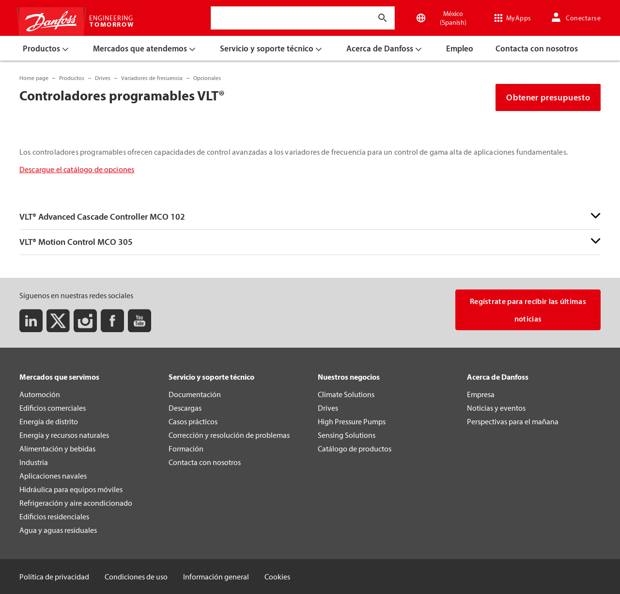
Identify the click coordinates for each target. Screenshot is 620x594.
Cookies (277, 576)
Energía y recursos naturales (64, 435)
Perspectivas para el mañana (512, 421)
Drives (328, 408)
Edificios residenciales (54, 516)
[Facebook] (112, 320)
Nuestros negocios (349, 377)
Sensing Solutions (346, 435)
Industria (33, 462)
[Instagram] (85, 320)
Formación (186, 448)
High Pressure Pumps (352, 421)
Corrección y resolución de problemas (229, 435)
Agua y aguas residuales (58, 530)
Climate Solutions (346, 394)
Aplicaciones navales (53, 476)
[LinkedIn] (31, 320)
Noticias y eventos (496, 408)
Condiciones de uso (136, 576)
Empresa (481, 394)
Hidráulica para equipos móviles (71, 489)
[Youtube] (139, 320)
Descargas (185, 408)
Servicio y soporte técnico (211, 377)
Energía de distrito (48, 421)
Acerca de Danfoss (497, 377)
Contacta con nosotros (205, 462)
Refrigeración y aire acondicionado (75, 503)
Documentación (195, 394)
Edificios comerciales (52, 408)
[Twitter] (58, 320)
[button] (310, 216)
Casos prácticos (193, 421)
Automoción (39, 394)
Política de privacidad (54, 576)
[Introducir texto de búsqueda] (382, 18)
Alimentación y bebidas (57, 448)
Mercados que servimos (59, 377)
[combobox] (221, 18)
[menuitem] (47, 48)
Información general (216, 576)
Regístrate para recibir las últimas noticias (528, 309)
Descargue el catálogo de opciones (76, 169)
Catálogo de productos (354, 448)
